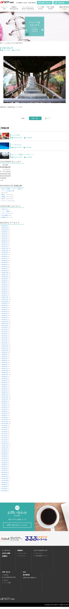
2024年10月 (4, 252)
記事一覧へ (35, 118)
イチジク (4, 200)
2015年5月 (4, 470)
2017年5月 (4, 433)
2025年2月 (4, 244)
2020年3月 (4, 364)
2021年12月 (4, 321)
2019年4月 (4, 387)
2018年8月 (4, 403)
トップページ (6, 552)
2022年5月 (4, 311)
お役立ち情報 (6, 555)
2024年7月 (4, 258)
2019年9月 (4, 376)
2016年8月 (4, 452)
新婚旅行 (20, 552)
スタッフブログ (5, 213)
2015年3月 (4, 474)
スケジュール (22, 555)
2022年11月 (4, 299)
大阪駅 (3, 196)
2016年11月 (4, 446)
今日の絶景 (17, 50)
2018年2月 (4, 415)
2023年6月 (4, 285)
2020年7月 (4, 356)
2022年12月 (4, 297)
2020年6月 (4, 358)
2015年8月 (4, 464)
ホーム (3, 43)
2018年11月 (4, 397)
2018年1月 (4, 417)
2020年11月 (4, 348)
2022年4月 (4, 313)
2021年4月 (4, 338)
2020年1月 (4, 368)
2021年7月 (4, 331)
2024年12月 (4, 248)
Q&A (24, 574)
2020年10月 (4, 350)
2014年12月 (4, 476)
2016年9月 (4, 450)
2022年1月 (4, 319)
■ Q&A (25, 2)
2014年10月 (4, 480)
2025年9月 (4, 230)
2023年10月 (4, 277)
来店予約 (6, 577)
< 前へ (23, 118)
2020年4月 (4, 362)
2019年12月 (4, 370)
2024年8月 (4, 256)
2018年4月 (4, 411)
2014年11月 (4, 478)
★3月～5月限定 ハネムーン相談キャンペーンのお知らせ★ (12, 190)
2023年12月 (4, 272)
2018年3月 (4, 413)
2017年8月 (4, 427)
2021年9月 (4, 327)
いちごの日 (16, 135)
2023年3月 (4, 291)
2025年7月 (4, 234)
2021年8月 (4, 330)
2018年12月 (4, 395)
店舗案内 (4, 558)
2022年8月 (4, 305)
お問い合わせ (6, 574)
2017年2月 (4, 440)
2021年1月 (4, 344)
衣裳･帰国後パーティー (41, 558)
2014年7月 (4, 484)
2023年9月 (4, 279)
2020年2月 (4, 366)
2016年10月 (4, 448)
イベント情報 (5, 211)
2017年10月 (4, 423)
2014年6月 (4, 486)
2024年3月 (4, 266)
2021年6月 (4, 334)
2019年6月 (4, 382)
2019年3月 (4, 389)
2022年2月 (4, 317)
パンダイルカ (17, 145)
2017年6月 (4, 431)
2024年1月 (4, 270)
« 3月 (1, 180)
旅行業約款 (26, 577)
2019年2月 (4, 391)
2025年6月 (4, 236)
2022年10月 (4, 301)
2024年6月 (4, 260)
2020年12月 (4, 346)
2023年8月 (4, 281)
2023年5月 (4, 287)
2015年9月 (4, 462)
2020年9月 (4, 352)
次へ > (47, 118)
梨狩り (3, 194)
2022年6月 (4, 309)
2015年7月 (4, 466)
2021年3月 (4, 340)
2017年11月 (4, 421)
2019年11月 (4, 372)
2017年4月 (4, 435)
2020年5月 (4, 360)
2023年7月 (4, 283)
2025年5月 (4, 238)
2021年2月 (4, 342)
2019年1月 (4, 393)
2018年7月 (4, 405)
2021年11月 (4, 323)
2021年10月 (4, 325)
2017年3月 (4, 437)
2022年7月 (4, 307)
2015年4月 (4, 472)
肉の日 (3, 198)
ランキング (22, 558)
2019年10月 (4, 374)
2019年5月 (4, 384)
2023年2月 (4, 293)
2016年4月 (4, 458)
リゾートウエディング (40, 552)
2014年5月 (4, 488)
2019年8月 (4, 378)
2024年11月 (4, 250)
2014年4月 (4, 491)
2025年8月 (4, 232)
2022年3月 (4, 315)
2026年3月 (4, 226)
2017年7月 (4, 429)
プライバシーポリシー (30, 580)
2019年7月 (4, 380)
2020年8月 (4, 354)
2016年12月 (4, 444)
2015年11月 (4, 460)
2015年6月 (4, 468)
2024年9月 (4, 254)
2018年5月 (4, 409)
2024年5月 (4, 262)
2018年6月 (4, 407)
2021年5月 (4, 336)
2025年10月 (4, 228)
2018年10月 (4, 399)
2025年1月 (4, 246)
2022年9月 (4, 303)
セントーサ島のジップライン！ (25, 154)
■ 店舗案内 (19, 2)
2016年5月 (4, 456)
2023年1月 (4, 295)
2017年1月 (4, 442)
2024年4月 (4, 264)
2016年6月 (4, 454)
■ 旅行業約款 (32, 2)
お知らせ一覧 (10, 43)
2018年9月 (4, 401)
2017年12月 (4, 419)
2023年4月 (4, 289)
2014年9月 (4, 482)
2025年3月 (4, 242)
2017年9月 (4, 425)
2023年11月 (4, 274)
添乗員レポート (5, 217)
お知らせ (4, 209)
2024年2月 (4, 268)
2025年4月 (4, 240)
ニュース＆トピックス (9, 579)
